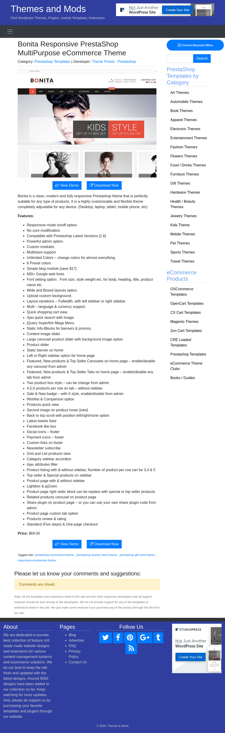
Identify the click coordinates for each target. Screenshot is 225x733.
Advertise (76, 640)
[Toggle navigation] (10, 31)
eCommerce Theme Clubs (186, 366)
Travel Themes (182, 261)
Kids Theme (180, 225)
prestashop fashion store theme (97, 555)
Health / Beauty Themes (182, 204)
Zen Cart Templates (186, 331)
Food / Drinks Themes (188, 165)
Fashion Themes (183, 147)
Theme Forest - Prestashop (114, 61)
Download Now (104, 185)
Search (202, 58)
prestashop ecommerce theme (54, 555)
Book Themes (181, 111)
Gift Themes (180, 183)
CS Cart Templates (185, 312)
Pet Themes (180, 243)
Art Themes (179, 93)
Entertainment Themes (188, 138)
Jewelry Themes (183, 216)
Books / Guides (182, 378)
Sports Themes (182, 252)
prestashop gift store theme (137, 555)
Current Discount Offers (195, 45)
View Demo (67, 185)
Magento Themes (184, 322)
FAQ (72, 646)
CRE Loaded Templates (180, 342)
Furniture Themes (184, 174)
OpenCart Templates (186, 303)
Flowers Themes (183, 156)
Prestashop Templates (52, 61)
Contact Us (78, 662)
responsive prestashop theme (37, 560)
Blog (72, 635)
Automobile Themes (186, 102)
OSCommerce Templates (181, 291)
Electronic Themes (185, 129)
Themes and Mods (48, 9)
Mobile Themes (182, 234)
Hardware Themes (185, 192)
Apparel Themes (183, 120)
